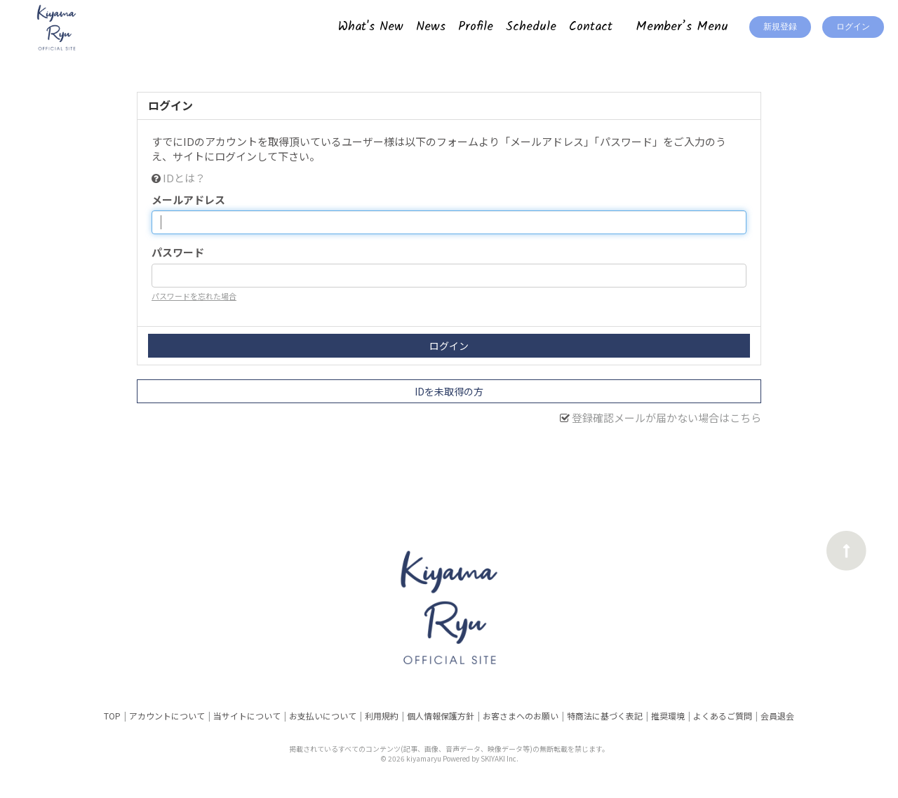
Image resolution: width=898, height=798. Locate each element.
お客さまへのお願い (520, 716)
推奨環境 (668, 716)
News (430, 27)
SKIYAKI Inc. (499, 758)
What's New (370, 27)
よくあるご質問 (722, 716)
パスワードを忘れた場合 (194, 296)
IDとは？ (184, 177)
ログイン (853, 27)
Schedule (531, 27)
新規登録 (780, 27)
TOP (112, 716)
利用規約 (381, 716)
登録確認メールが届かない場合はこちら (666, 417)
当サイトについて (247, 716)
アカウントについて (167, 716)
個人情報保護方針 (440, 716)
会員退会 (777, 716)
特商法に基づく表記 (605, 716)
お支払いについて (322, 716)
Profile (475, 27)
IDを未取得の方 (449, 391)
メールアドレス (188, 199)
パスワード (178, 252)
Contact (590, 27)
